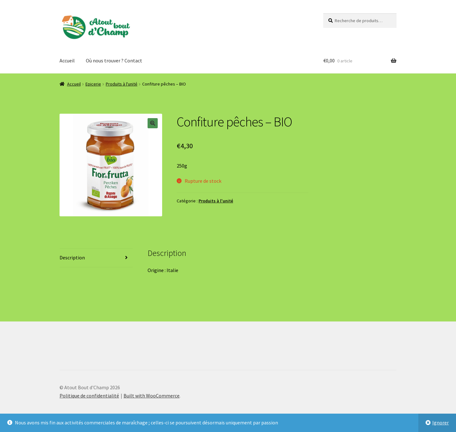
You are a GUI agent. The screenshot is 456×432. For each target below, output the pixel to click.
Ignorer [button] (440, 422)
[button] (153, 123)
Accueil (67, 60)
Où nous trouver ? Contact (114, 60)
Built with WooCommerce (152, 395)
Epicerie (93, 84)
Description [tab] (72, 257)
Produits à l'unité (121, 84)
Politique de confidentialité (89, 395)
